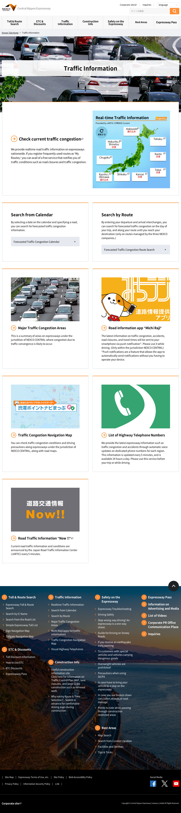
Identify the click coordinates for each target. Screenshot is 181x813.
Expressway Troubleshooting (114, 608)
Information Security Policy (36, 783)
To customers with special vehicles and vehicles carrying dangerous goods (115, 654)
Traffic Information (65, 22)
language (163, 4)
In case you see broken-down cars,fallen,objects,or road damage (115, 698)
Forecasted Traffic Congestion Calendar (36, 241)
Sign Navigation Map (18, 630)
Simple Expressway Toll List (22, 625)
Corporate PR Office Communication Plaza (163, 624)
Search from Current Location (115, 741)
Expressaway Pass (16, 673)
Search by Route (60, 616)
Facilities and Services (111, 746)
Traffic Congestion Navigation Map (45, 435)
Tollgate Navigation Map (20, 636)
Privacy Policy (12, 783)
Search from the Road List (21, 619)
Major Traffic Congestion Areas (42, 327)
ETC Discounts (14, 668)
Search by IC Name (16, 613)
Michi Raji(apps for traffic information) (65, 632)
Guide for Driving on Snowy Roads (113, 634)
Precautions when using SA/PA (112, 674)
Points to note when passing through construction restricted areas (114, 711)
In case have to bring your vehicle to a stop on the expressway (112, 685)
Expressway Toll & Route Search (20, 606)
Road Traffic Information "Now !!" (45, 538)
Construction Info (90, 22)
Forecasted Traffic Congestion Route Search (129, 249)
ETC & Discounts (40, 22)
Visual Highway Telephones (67, 649)
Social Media (156, 777)
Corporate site (128, 4)
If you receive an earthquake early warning (114, 643)
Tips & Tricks (105, 752)
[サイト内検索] (149, 11)
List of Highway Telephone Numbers (137, 435)
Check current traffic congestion (51, 139)
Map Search (104, 735)
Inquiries (147, 4)
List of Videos (157, 615)
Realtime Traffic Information (67, 604)
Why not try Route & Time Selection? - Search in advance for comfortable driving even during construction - (65, 703)
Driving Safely (106, 614)
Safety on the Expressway (116, 22)
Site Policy (59, 777)
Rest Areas (141, 22)
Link (57, 783)
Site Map (9, 777)
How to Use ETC (15, 662)
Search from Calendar (63, 610)
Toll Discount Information (20, 656)
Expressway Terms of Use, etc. (33, 777)
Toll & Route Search (14, 22)
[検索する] (174, 11)
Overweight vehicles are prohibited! (111, 665)
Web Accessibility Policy (80, 777)
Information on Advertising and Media (163, 606)
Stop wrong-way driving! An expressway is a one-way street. (114, 623)
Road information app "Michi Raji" (135, 327)
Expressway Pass (166, 22)
